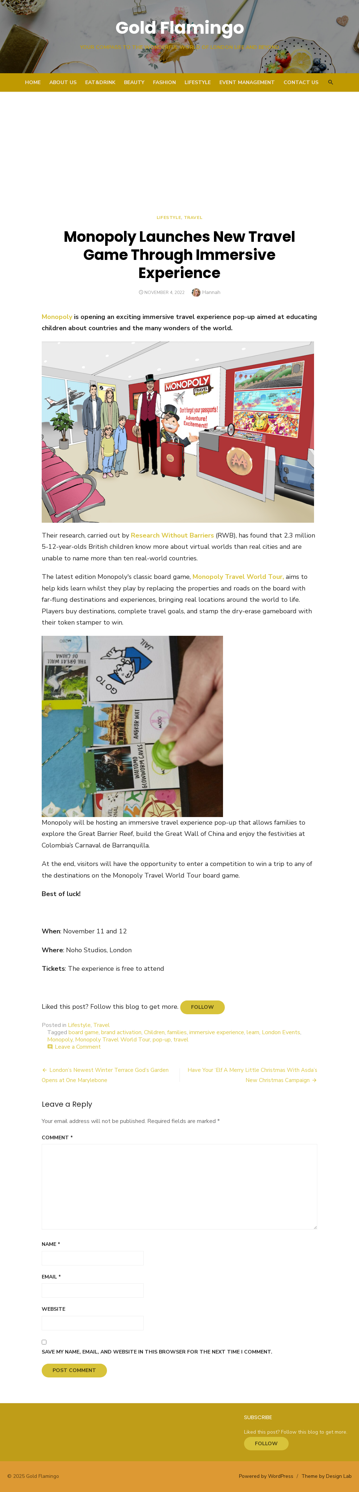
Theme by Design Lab (326, 1476)
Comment (57, 1137)
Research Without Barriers (172, 535)
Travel (193, 217)
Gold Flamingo (179, 28)
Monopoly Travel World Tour (112, 1040)
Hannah (211, 292)
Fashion (164, 82)
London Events (281, 1032)
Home (33, 82)
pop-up (162, 1040)
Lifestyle (198, 82)
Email (51, 1276)
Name (51, 1244)
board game (84, 1032)
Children (154, 1032)
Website (53, 1309)
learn (253, 1032)
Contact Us (301, 82)
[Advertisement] (179, 146)
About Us (63, 82)
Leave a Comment (78, 1047)
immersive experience (216, 1032)
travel (181, 1040)
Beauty (134, 82)
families (177, 1032)
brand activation (121, 1032)
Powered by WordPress (266, 1476)
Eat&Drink (100, 82)
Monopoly (57, 316)
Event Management (247, 82)
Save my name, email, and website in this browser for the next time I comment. (157, 1351)
